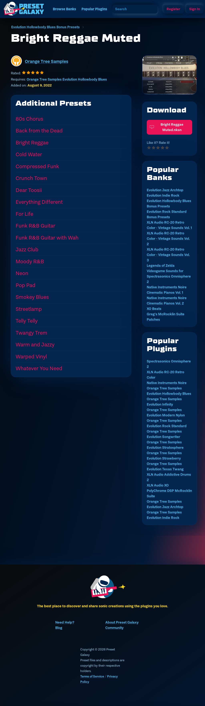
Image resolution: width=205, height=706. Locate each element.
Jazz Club (27, 249)
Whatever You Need (39, 368)
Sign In (194, 9)
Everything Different (39, 202)
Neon (22, 273)
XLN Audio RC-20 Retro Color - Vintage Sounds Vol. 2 (168, 238)
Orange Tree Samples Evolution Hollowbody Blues (67, 79)
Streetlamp (29, 309)
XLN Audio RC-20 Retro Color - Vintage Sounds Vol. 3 (168, 254)
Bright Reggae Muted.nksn (166, 123)
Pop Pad (25, 285)
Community (114, 627)
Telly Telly (27, 320)
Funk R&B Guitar (35, 225)
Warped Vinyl (31, 356)
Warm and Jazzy (35, 344)
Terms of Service (92, 676)
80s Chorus (29, 118)
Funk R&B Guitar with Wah (47, 237)
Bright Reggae (32, 142)
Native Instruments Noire (167, 383)
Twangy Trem (31, 332)
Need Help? (64, 622)
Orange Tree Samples (46, 61)
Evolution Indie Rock (163, 195)
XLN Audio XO (158, 485)
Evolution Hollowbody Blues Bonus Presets (45, 27)
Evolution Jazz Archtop (165, 190)
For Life (24, 214)
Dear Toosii (29, 190)
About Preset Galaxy (122, 622)
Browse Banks (64, 9)
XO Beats (154, 308)
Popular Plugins (94, 9)
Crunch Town (31, 178)
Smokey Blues (32, 297)
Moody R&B (30, 261)
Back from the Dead (39, 130)
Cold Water (29, 154)
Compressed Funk (37, 166)
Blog (58, 627)
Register (173, 9)
